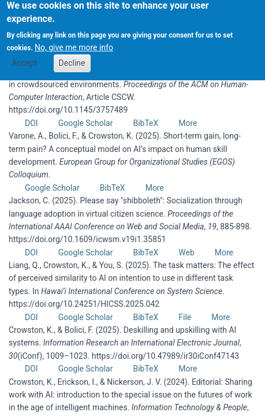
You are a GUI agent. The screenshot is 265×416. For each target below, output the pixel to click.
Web (186, 252)
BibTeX (145, 123)
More (187, 123)
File (184, 317)
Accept (24, 57)
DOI (31, 123)
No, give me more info (74, 42)
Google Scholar (85, 123)
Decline (72, 57)
